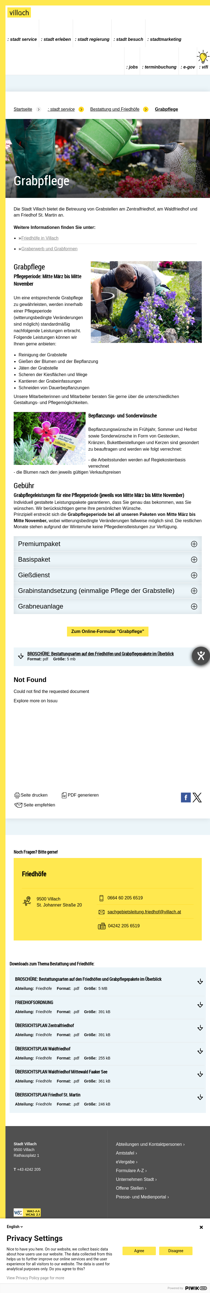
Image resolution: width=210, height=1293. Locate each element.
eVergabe (125, 1162)
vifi (203, 59)
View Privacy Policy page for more (35, 1278)
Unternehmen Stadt (135, 1179)
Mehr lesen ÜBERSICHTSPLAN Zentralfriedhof (200, 1027)
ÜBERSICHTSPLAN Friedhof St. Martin (47, 1095)
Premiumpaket (39, 543)
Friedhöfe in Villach (40, 238)
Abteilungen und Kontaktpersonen (149, 1144)
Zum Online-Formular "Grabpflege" (107, 631)
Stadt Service (23, 39)
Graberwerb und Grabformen (49, 248)
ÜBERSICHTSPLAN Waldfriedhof (42, 1049)
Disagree (175, 1251)
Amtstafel (125, 1153)
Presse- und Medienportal (141, 1197)
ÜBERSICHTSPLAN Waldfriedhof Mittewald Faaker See (61, 1072)
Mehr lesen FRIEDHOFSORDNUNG (200, 1004)
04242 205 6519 (124, 925)
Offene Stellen (130, 1188)
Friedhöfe (34, 873)
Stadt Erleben (57, 39)
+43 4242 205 (28, 1169)
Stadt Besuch (129, 39)
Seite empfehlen (34, 805)
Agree (139, 1251)
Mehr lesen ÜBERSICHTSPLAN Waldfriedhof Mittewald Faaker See (200, 1074)
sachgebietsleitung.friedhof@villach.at (144, 912)
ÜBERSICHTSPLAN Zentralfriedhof (44, 1025)
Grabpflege (166, 109)
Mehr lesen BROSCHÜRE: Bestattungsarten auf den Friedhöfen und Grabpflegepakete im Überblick (200, 981)
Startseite (23, 109)
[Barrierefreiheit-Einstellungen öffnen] (201, 656)
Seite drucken (31, 795)
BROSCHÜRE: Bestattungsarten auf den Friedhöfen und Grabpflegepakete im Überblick (88, 979)
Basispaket (34, 559)
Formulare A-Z (130, 1170)
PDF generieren (80, 795)
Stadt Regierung (93, 39)
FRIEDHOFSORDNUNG (34, 1002)
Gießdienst (34, 575)
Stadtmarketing (166, 39)
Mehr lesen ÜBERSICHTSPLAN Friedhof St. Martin (200, 1097)
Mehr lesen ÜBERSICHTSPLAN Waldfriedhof (200, 1051)
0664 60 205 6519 (125, 898)
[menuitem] (22, 33)
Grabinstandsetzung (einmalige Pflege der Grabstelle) (96, 590)
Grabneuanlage (40, 606)
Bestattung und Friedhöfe (114, 109)
